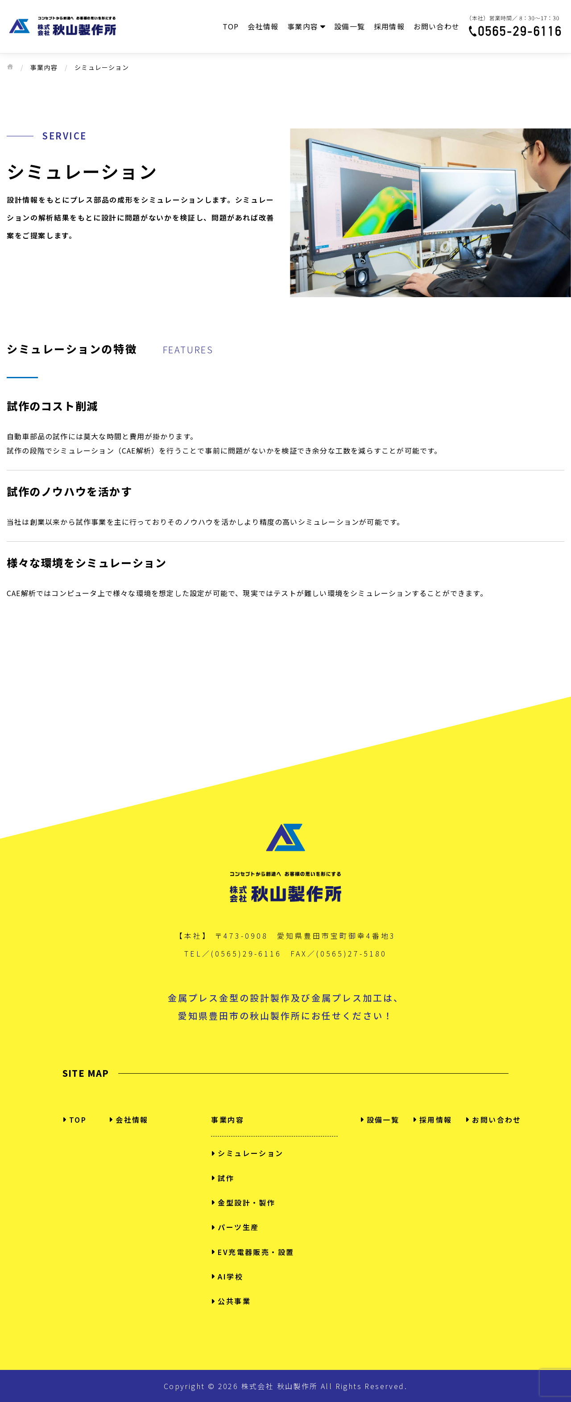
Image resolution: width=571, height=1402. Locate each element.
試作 (222, 1178)
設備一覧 (349, 26)
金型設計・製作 (243, 1202)
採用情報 (389, 26)
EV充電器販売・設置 (252, 1252)
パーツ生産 (235, 1227)
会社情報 (263, 26)
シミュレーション (247, 1153)
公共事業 (231, 1301)
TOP (231, 26)
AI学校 (227, 1276)
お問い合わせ (436, 26)
